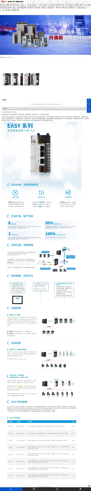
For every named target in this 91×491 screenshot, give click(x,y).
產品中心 (10, 57)
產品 (34, 1)
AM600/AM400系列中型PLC (53, 104)
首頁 (7, 57)
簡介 (67, 1)
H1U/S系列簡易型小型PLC (37, 104)
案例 (50, 1)
